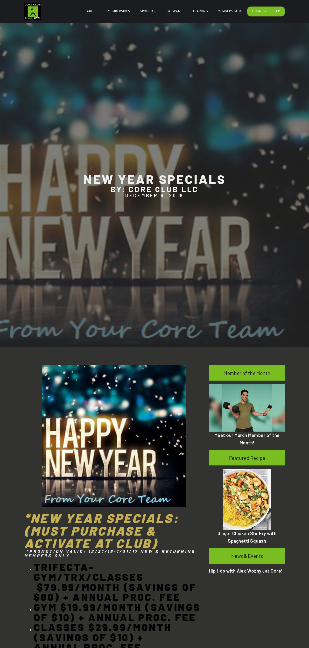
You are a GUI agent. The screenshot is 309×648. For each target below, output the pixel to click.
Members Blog (230, 11)
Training (200, 11)
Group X (146, 11)
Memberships (119, 11)
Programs (174, 11)
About (92, 11)
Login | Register (266, 11)
